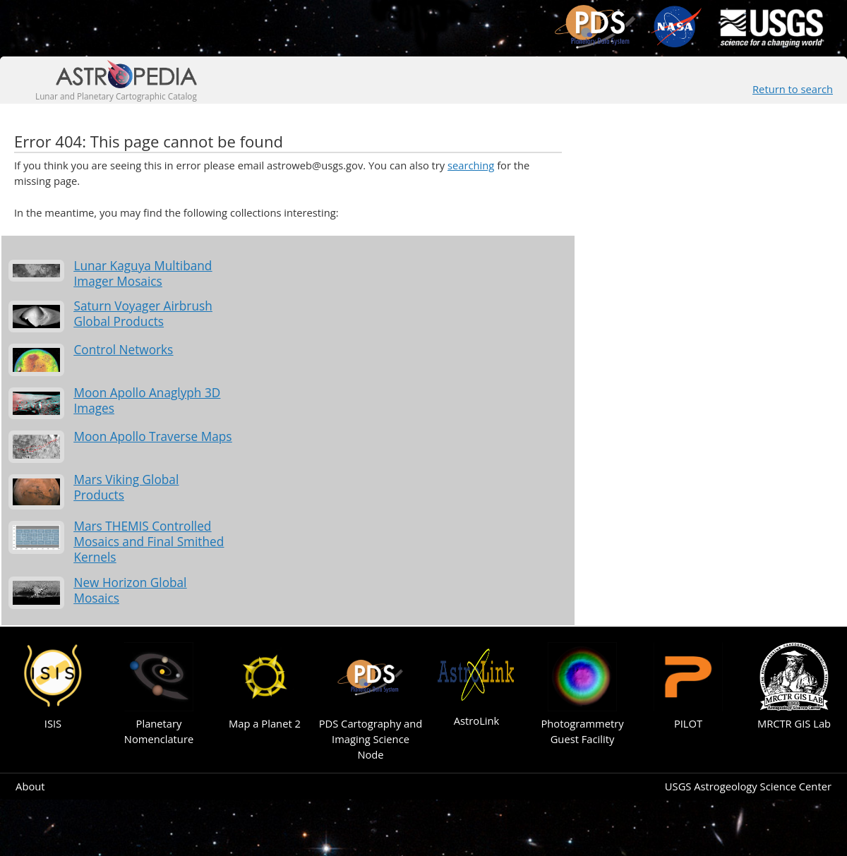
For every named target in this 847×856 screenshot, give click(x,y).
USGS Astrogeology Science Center (748, 786)
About (30, 786)
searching (470, 165)
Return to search (792, 89)
